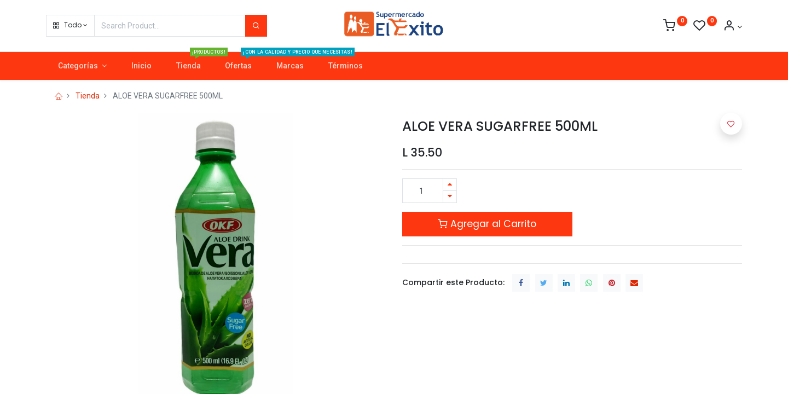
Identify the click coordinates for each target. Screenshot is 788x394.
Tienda (88, 95)
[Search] (256, 26)
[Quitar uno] (449, 196)
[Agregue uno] (449, 184)
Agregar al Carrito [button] (487, 223)
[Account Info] (732, 26)
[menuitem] (141, 66)
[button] (70, 26)
